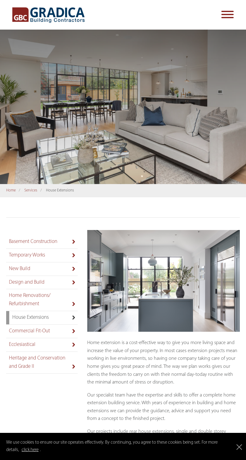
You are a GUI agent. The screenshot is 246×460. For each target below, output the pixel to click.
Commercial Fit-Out (29, 331)
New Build (19, 268)
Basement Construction (33, 241)
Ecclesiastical (22, 344)
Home (11, 190)
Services (30, 190)
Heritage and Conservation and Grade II (37, 362)
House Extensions (30, 317)
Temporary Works (27, 255)
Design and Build (26, 282)
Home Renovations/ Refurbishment (30, 299)
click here (30, 450)
